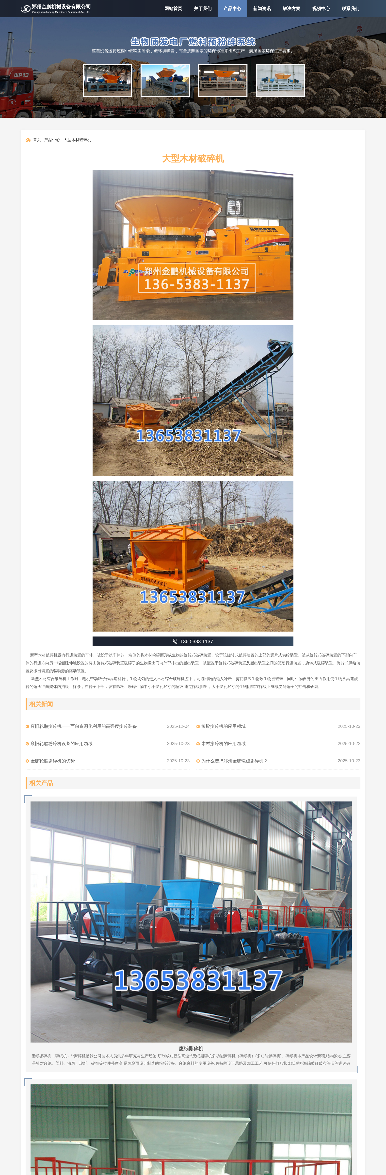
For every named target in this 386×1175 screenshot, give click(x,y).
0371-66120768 (226, 1081)
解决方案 (291, 8)
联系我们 (350, 8)
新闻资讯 (262, 8)
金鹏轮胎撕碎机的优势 (53, 760)
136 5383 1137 (226, 1062)
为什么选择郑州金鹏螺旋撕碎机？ (234, 760)
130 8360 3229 (226, 1091)
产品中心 (232, 8)
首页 (37, 140)
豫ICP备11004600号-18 (225, 1169)
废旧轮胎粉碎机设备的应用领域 (62, 743)
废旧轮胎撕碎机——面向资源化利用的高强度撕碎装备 (84, 726)
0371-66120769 (226, 1072)
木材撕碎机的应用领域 (223, 743)
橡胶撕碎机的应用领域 (223, 726)
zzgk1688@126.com (231, 1101)
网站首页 (173, 8)
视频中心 (321, 8)
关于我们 (203, 8)
